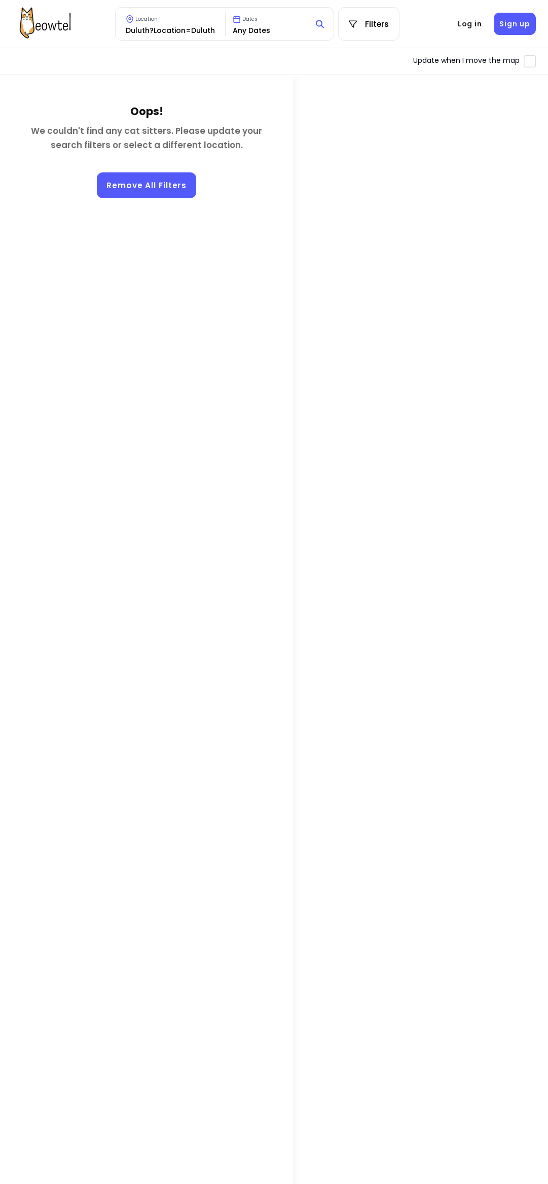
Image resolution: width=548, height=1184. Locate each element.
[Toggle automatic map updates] (530, 61)
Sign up (514, 24)
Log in (470, 24)
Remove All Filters (146, 185)
